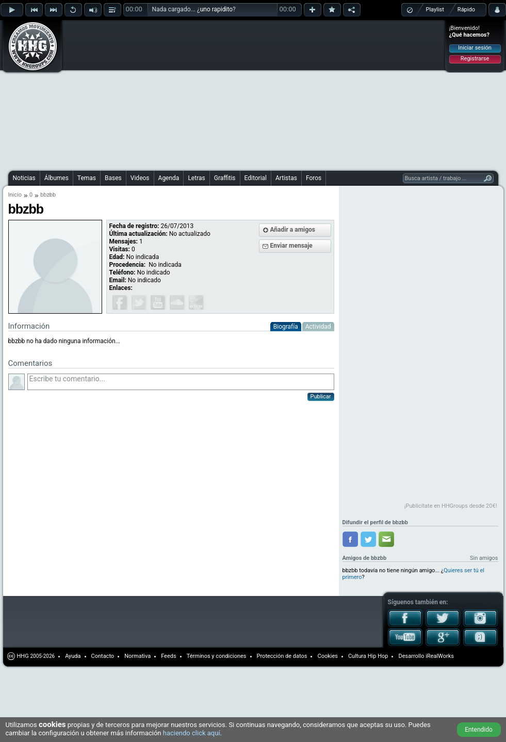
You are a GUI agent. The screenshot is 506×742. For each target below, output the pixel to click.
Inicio (15, 194)
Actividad (318, 326)
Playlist (435, 9)
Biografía (285, 326)
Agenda (168, 178)
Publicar (321, 396)
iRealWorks (440, 656)
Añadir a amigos (293, 229)
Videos (140, 178)
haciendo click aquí (191, 733)
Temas (86, 178)
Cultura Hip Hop (368, 656)
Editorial (255, 178)
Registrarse (475, 58)
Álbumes (56, 178)
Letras (196, 178)
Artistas (286, 178)
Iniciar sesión (475, 47)
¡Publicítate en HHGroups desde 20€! (450, 506)
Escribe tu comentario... (180, 382)
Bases (113, 178)
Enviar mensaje (291, 245)
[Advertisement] (201, 94)
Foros (313, 178)
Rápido (466, 9)
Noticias (24, 178)
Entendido (479, 729)
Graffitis (225, 178)
